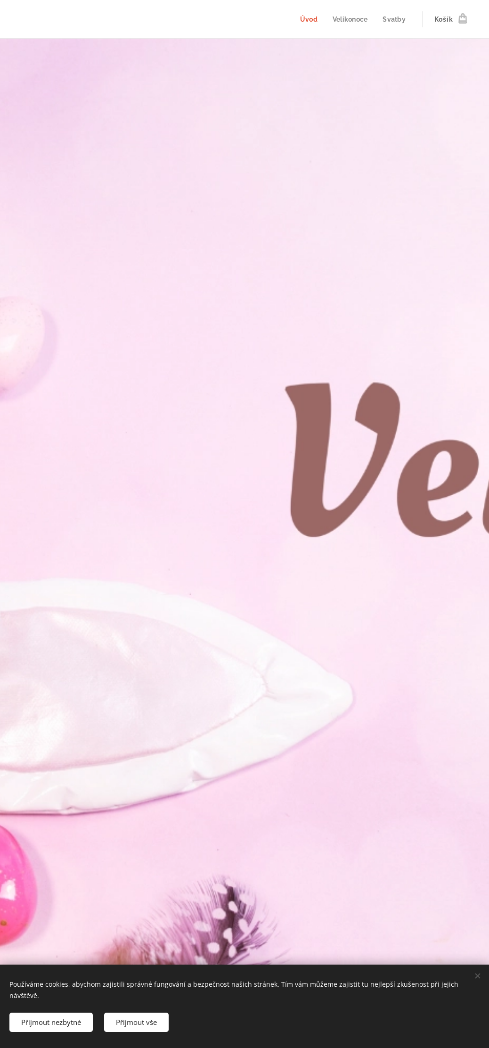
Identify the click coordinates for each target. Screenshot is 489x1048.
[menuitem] (307, 19)
